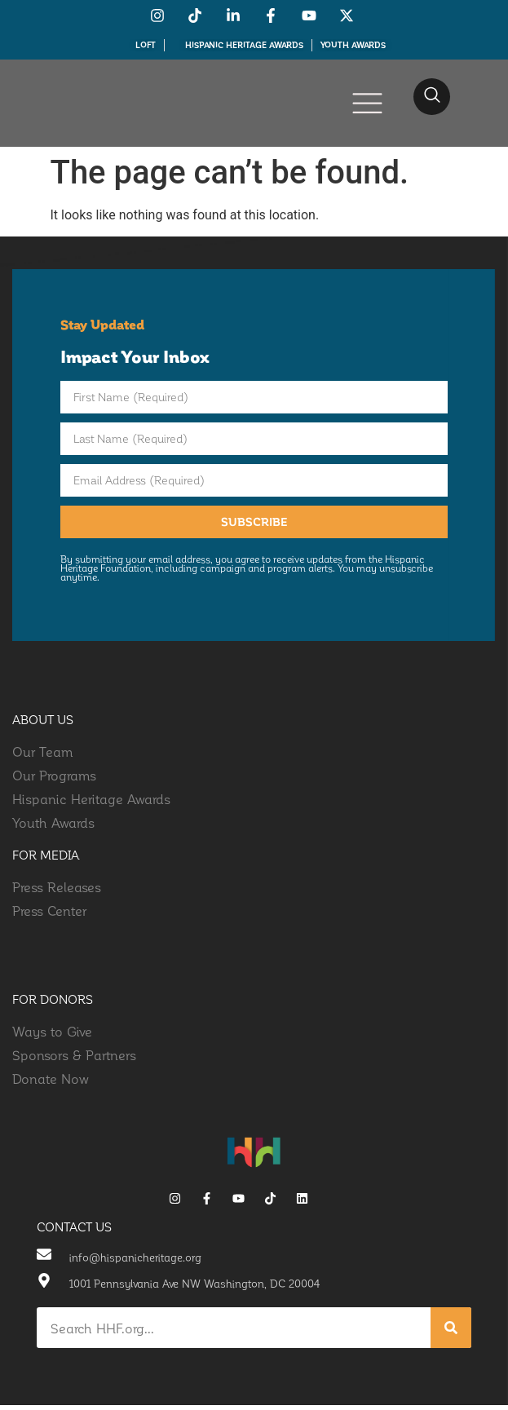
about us (42, 724)
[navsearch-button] (431, 96)
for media (46, 859)
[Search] (451, 1332)
